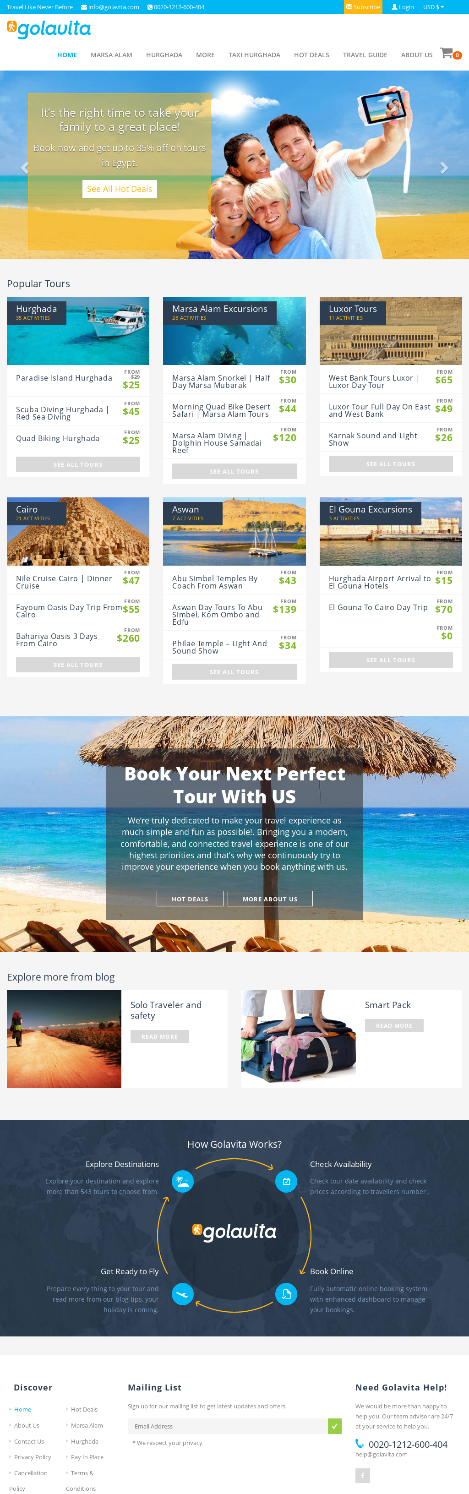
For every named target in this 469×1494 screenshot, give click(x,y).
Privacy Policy (32, 1457)
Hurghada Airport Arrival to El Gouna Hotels (380, 582)
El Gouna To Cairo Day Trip (378, 607)
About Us (417, 54)
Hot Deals (311, 54)
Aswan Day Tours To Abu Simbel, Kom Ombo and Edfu (217, 614)
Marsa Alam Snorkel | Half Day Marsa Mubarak (221, 381)
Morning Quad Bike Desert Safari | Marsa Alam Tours (221, 410)
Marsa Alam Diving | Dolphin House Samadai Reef (217, 443)
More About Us (270, 899)
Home (67, 54)
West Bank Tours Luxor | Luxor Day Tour (374, 381)
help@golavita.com (381, 1454)
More (205, 54)
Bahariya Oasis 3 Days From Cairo (57, 640)
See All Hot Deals (120, 188)
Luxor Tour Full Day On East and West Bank (380, 410)
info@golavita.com (113, 7)
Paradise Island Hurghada (64, 378)
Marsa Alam (111, 54)
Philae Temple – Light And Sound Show (219, 647)
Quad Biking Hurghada (58, 438)
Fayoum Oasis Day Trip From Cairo (69, 611)
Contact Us (29, 1441)
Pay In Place (87, 1457)
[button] (363, 7)
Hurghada (164, 54)
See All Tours (78, 464)
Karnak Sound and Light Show (373, 439)
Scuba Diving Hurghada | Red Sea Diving (63, 413)
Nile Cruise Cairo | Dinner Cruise (64, 582)
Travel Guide (365, 54)
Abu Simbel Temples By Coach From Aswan (214, 582)
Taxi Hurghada (254, 54)
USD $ (431, 7)
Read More (160, 1036)
